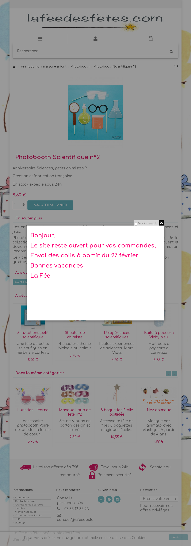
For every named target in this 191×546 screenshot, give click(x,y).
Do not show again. (148, 223)
